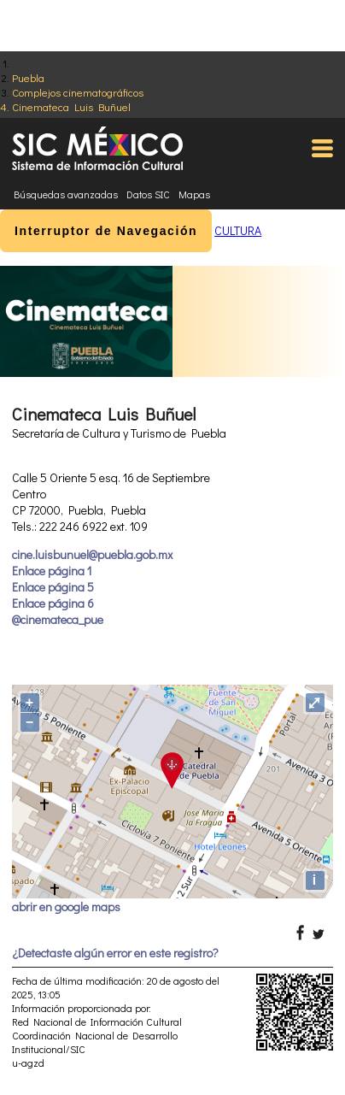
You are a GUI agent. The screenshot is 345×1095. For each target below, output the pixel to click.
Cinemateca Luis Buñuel (71, 106)
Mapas (194, 194)
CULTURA (237, 230)
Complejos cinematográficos (77, 92)
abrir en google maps (66, 906)
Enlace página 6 (53, 603)
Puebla (28, 77)
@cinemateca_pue (57, 619)
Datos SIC (148, 194)
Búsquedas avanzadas (66, 194)
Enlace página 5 (53, 587)
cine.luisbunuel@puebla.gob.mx (92, 554)
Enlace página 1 (51, 570)
